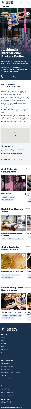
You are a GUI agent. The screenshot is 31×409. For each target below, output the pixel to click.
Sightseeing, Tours (15, 315)
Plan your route (5, 153)
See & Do (5, 315)
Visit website (9, 76)
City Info (3, 353)
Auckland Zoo (5, 369)
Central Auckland (7, 199)
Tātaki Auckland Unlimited (9, 379)
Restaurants (15, 275)
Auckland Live (5, 363)
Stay (4, 239)
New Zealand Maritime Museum (10, 372)
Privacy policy (5, 386)
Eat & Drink (6, 275)
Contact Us (4, 356)
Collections (4, 350)
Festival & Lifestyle (8, 197)
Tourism (3, 376)
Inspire (3, 340)
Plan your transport (16, 153)
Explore (3, 343)
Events (3, 346)
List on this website (7, 392)
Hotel (9, 239)
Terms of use (5, 389)
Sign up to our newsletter (8, 395)
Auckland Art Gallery (7, 366)
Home (3, 337)
